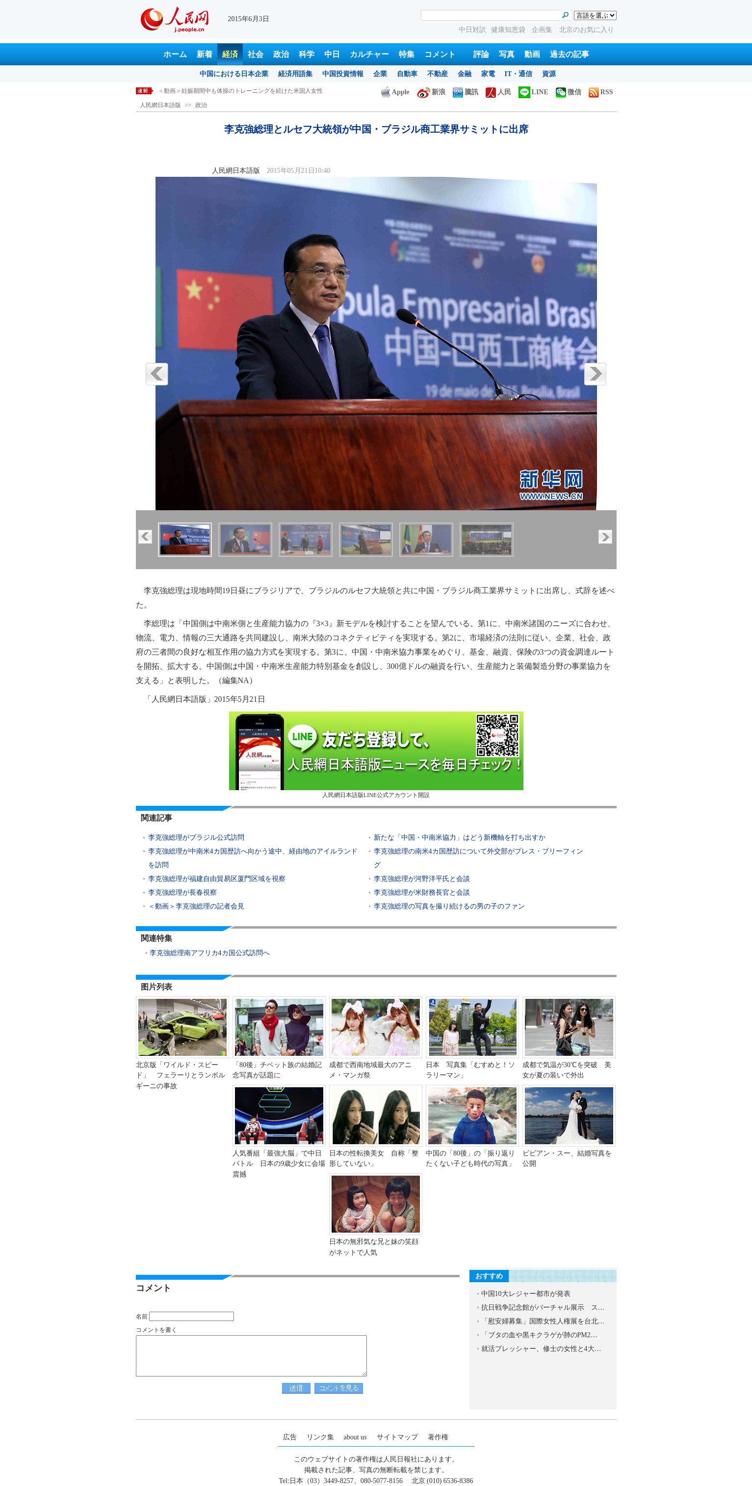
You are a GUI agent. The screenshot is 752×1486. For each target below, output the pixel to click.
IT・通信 (519, 74)
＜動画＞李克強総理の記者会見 (196, 906)
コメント (440, 54)
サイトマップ (397, 1437)
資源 (549, 74)
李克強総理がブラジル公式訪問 (196, 837)
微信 (568, 92)
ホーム (175, 54)
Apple (395, 92)
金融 (464, 74)
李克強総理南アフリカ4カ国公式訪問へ (210, 953)
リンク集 (320, 1437)
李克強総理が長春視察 (182, 892)
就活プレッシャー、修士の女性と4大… (541, 1348)
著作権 (438, 1437)
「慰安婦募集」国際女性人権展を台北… (543, 1321)
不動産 (437, 74)
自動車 (407, 74)
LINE (533, 92)
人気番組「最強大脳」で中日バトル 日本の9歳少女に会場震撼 (279, 1164)
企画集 (543, 29)
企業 (380, 74)
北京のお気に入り (586, 29)
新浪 (431, 92)
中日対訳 (472, 29)
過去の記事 (569, 54)
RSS (601, 92)
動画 (532, 54)
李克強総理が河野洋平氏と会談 (422, 878)
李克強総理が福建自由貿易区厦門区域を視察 (216, 878)
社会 (255, 54)
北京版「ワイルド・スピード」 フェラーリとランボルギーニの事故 (180, 1075)
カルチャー (369, 54)
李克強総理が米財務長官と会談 (422, 892)
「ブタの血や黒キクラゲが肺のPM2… (539, 1335)
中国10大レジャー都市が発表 (525, 1293)
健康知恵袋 (509, 29)
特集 (407, 54)
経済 (230, 54)
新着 (204, 54)
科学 (306, 54)
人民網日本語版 (160, 105)
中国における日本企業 (234, 74)
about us (355, 1437)
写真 (507, 54)
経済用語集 (295, 74)
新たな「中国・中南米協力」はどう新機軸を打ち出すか (459, 837)
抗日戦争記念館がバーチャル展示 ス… (543, 1307)
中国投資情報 (342, 74)
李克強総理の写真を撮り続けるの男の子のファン (449, 906)
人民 (498, 92)
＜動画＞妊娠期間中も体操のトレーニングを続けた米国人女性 (240, 90)
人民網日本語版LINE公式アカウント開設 (376, 755)
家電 (488, 74)
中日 (332, 54)
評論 (481, 54)
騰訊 (465, 92)
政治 (281, 54)
